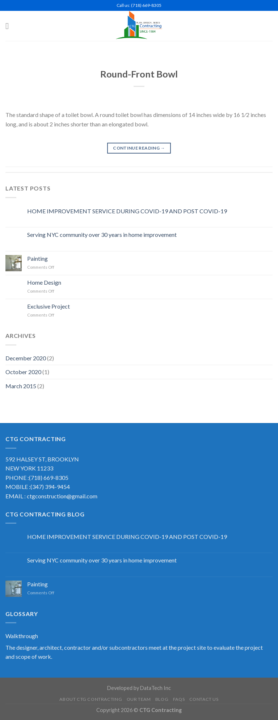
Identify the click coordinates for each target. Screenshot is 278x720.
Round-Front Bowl (139, 73)
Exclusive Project (48, 306)
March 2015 (20, 385)
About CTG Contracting (90, 699)
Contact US (204, 699)
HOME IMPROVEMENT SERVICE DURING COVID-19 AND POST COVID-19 (127, 211)
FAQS (179, 699)
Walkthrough (21, 635)
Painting (37, 258)
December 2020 (25, 358)
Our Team (139, 699)
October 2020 (23, 371)
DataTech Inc (155, 688)
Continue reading (139, 148)
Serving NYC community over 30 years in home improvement (102, 234)
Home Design (44, 282)
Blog (161, 699)
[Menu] (9, 26)
